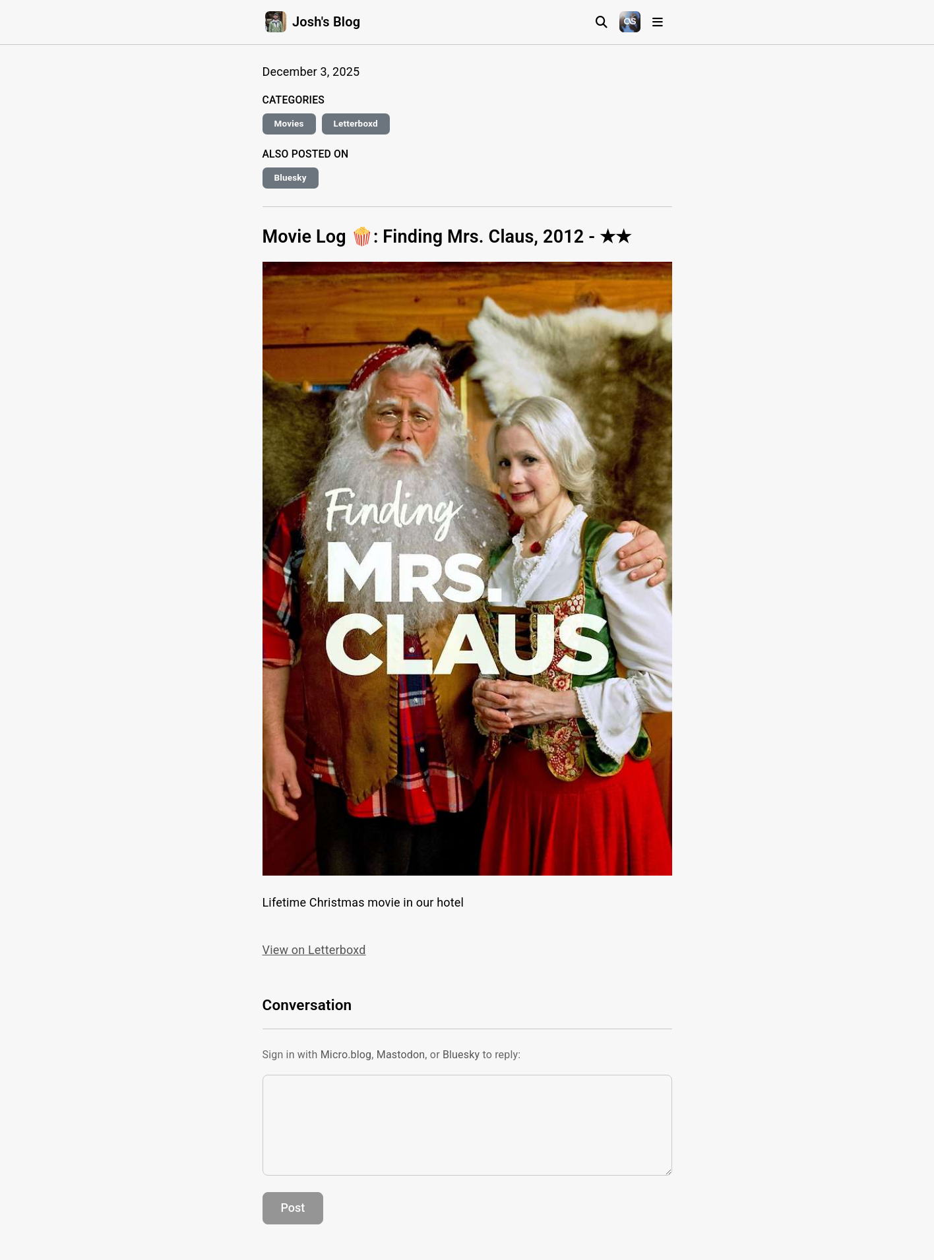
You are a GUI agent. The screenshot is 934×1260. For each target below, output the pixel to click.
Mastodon (401, 1054)
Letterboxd (356, 123)
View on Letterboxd (314, 950)
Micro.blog (346, 1054)
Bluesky (290, 177)
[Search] (601, 22)
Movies (289, 123)
